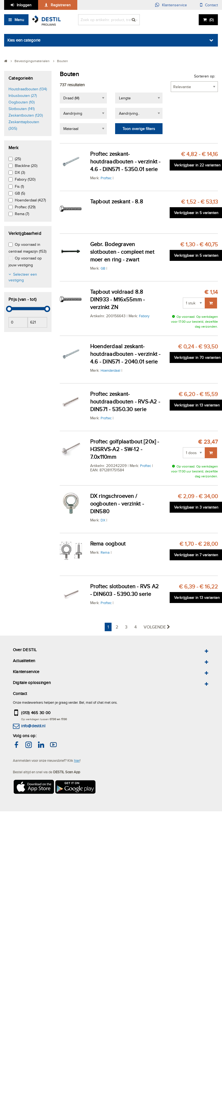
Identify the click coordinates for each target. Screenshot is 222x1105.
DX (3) (20, 172)
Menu (19, 19)
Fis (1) (19, 186)
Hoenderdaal (110, 370)
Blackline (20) (26, 165)
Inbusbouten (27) (22, 95)
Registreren (61, 5)
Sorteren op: (204, 76)
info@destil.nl (33, 726)
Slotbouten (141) (21, 108)
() (211, 19)
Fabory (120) (25, 179)
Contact (211, 5)
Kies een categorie (23, 40)
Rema (105, 552)
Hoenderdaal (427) (30, 200)
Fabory (144, 315)
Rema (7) (22, 214)
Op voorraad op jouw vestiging (25, 261)
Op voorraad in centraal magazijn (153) (27, 248)
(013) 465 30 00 (35, 712)
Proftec (106, 177)
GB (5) (20, 193)
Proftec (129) (25, 207)
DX (103, 520)
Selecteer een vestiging (22, 277)
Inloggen (24, 5)
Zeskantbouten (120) (25, 115)
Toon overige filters (139, 128)
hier (77, 760)
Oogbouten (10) (21, 102)
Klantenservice (174, 5)
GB (103, 268)
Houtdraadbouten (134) (27, 89)
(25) (18, 158)
